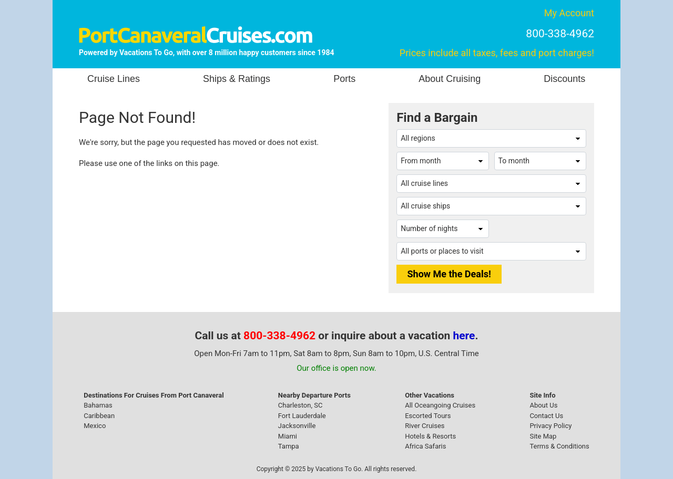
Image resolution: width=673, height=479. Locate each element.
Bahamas (98, 405)
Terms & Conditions (559, 446)
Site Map (542, 436)
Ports (344, 79)
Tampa (288, 446)
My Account (569, 12)
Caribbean (99, 416)
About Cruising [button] (450, 79)
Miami (287, 436)
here (464, 335)
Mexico (95, 426)
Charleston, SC (300, 405)
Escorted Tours (428, 416)
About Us (543, 405)
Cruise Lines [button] (113, 79)
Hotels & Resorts (430, 436)
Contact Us (546, 416)
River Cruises (424, 426)
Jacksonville (297, 426)
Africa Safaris (425, 446)
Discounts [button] (564, 79)
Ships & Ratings (236, 79)
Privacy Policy (550, 426)
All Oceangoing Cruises (440, 405)
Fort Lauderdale (302, 416)
